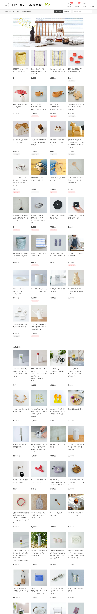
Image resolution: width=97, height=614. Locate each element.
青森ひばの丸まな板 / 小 (75, 409)
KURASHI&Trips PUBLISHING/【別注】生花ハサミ (57, 371)
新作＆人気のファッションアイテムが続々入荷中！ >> (19, 12)
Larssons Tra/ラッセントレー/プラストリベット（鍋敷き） (76, 106)
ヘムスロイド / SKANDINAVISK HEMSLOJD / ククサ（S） (38, 106)
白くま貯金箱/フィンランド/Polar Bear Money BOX (75, 291)
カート (84, 6)
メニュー (92, 6)
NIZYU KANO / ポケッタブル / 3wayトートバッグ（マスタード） (76, 482)
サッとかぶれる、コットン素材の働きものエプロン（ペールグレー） (39, 515)
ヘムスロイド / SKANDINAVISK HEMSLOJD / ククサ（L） (57, 106)
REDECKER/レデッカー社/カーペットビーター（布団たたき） (75, 180)
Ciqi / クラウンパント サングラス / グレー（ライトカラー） (57, 590)
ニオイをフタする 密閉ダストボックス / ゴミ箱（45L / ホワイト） (76, 446)
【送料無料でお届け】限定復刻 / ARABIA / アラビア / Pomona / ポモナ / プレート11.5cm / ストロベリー (21, 517)
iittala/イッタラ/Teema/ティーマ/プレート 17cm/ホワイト (20, 291)
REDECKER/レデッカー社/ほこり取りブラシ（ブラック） (20, 218)
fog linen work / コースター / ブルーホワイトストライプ (57, 255)
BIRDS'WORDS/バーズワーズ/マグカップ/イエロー (21, 71)
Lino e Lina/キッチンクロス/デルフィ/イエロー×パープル (39, 71)
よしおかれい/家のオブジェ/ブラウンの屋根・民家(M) (38, 142)
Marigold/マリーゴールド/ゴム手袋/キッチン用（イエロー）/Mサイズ (57, 411)
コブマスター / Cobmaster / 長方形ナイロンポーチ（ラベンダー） (57, 482)
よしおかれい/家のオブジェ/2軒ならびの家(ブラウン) (58, 142)
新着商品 (69, 6)
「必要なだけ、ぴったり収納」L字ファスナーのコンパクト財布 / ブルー (39, 590)
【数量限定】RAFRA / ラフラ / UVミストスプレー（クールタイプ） (39, 553)
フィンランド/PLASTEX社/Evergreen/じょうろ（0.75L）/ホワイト (38, 326)
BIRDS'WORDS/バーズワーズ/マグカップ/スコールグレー (21, 255)
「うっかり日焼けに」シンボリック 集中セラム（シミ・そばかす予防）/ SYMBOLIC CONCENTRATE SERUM (21, 555)
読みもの (77, 6)
